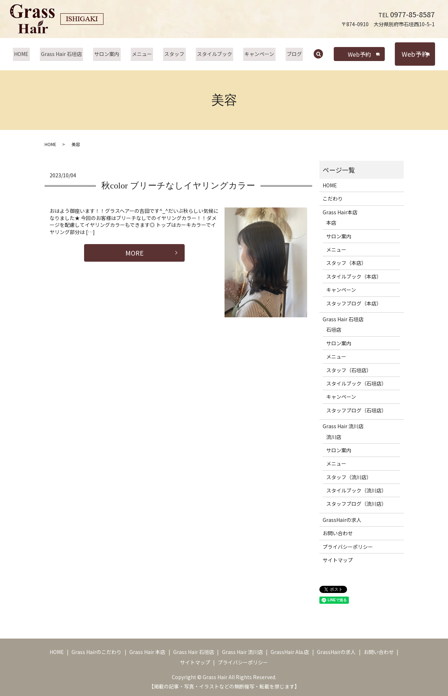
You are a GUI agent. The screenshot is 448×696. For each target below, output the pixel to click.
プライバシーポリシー (348, 546)
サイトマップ (338, 560)
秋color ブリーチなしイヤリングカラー (178, 185)
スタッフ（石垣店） (348, 370)
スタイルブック (212, 53)
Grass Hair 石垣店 (64, 53)
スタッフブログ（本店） (354, 303)
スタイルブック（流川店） (356, 490)
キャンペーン (256, 53)
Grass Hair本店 (340, 212)
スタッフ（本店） (346, 262)
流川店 (333, 436)
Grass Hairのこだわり (96, 651)
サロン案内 (108, 53)
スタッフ (173, 53)
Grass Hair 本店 (147, 651)
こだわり (333, 198)
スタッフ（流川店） (348, 477)
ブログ (289, 53)
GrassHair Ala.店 (290, 651)
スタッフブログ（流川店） (356, 503)
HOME (26, 53)
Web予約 (354, 54)
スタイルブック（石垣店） (356, 383)
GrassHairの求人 (342, 519)
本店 (331, 222)
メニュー (143, 53)
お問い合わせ (338, 533)
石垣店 (333, 329)
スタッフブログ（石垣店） (356, 410)
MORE (134, 252)
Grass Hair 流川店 (343, 426)
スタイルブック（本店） (354, 276)
